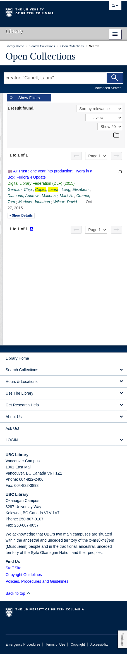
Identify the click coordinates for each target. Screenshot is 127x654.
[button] (28, 593)
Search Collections (22, 370)
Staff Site (13, 568)
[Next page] (116, 156)
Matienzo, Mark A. (57, 195)
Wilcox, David (65, 202)
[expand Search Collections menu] (121, 370)
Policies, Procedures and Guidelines (37, 581)
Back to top (18, 593)
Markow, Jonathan (34, 202)
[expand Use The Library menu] (121, 393)
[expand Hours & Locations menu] (121, 381)
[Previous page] (76, 156)
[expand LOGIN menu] (121, 440)
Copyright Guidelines (24, 574)
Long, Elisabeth (75, 189)
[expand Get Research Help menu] (121, 405)
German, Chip (20, 189)
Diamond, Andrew (23, 195)
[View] (103, 117)
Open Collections (41, 56)
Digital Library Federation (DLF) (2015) (41, 183)
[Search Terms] (63, 78)
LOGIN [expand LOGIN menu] (12, 440)
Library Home (17, 358)
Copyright (78, 644)
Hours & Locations (21, 381)
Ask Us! (12, 428)
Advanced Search (108, 88)
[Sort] (99, 108)
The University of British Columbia (46, 11)
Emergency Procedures (23, 644)
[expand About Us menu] (121, 417)
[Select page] (96, 156)
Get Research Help (22, 405)
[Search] (114, 78)
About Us (14, 416)
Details (21, 215)
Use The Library (19, 393)
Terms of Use (55, 644)
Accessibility (99, 644)
